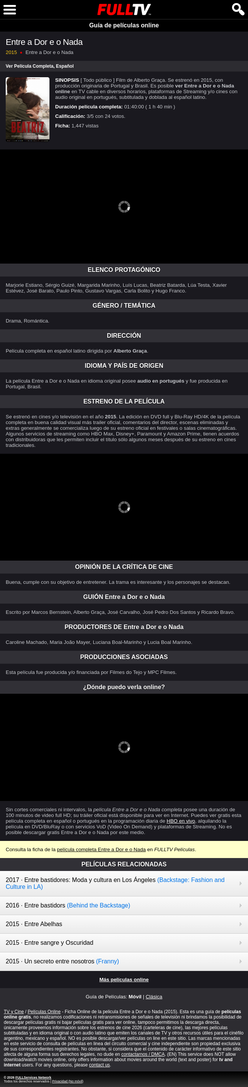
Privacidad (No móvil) (67, 1081)
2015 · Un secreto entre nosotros (62, 961)
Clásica (154, 997)
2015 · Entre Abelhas (34, 924)
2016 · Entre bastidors (68, 905)
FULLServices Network (33, 1077)
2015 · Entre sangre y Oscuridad (49, 942)
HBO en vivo (181, 821)
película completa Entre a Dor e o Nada (101, 849)
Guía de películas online (124, 25)
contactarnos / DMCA (143, 1054)
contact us (99, 1065)
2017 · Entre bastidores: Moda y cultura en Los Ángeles (115, 883)
